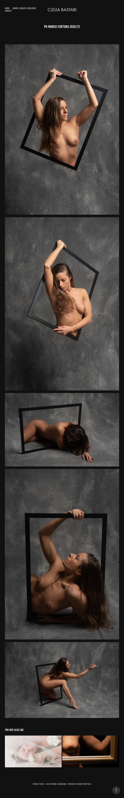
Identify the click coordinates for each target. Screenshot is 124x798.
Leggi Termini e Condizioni (56, 784)
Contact (8, 11)
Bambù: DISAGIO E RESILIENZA (24, 8)
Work (7, 8)
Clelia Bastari (62, 9)
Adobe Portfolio (84, 784)
